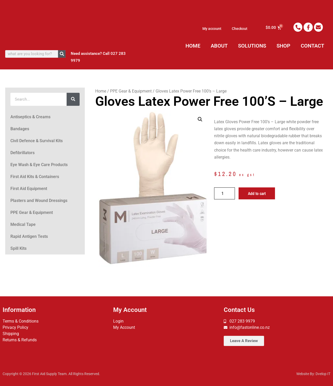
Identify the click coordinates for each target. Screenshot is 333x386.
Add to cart (257, 193)
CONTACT (312, 46)
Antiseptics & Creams (30, 116)
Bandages (19, 128)
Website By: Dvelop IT (313, 374)
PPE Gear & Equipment (31, 212)
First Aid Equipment (28, 188)
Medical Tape (23, 224)
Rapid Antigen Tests (29, 236)
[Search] (62, 54)
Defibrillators (22, 152)
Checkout (239, 29)
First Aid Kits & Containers (34, 176)
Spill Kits (18, 248)
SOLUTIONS (252, 46)
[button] (200, 119)
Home (100, 91)
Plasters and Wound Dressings (38, 200)
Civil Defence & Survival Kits (36, 140)
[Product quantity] (224, 193)
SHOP (283, 46)
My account (211, 29)
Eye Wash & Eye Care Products (39, 164)
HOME (192, 46)
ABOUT (219, 46)
